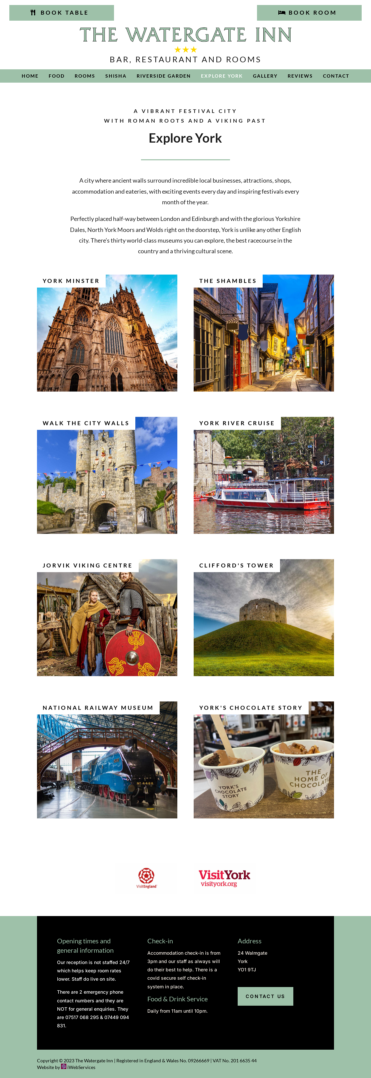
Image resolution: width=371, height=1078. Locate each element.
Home (30, 76)
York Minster (71, 280)
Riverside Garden (164, 76)
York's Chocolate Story (251, 707)
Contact (336, 76)
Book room (313, 12)
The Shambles (228, 280)
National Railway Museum (98, 707)
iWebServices (81, 1067)
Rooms (85, 76)
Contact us (265, 996)
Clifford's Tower (236, 565)
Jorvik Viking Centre (88, 565)
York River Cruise (237, 423)
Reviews (300, 76)
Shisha (116, 76)
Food (57, 76)
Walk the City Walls (86, 423)
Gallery (265, 76)
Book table (65, 12)
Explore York (222, 76)
